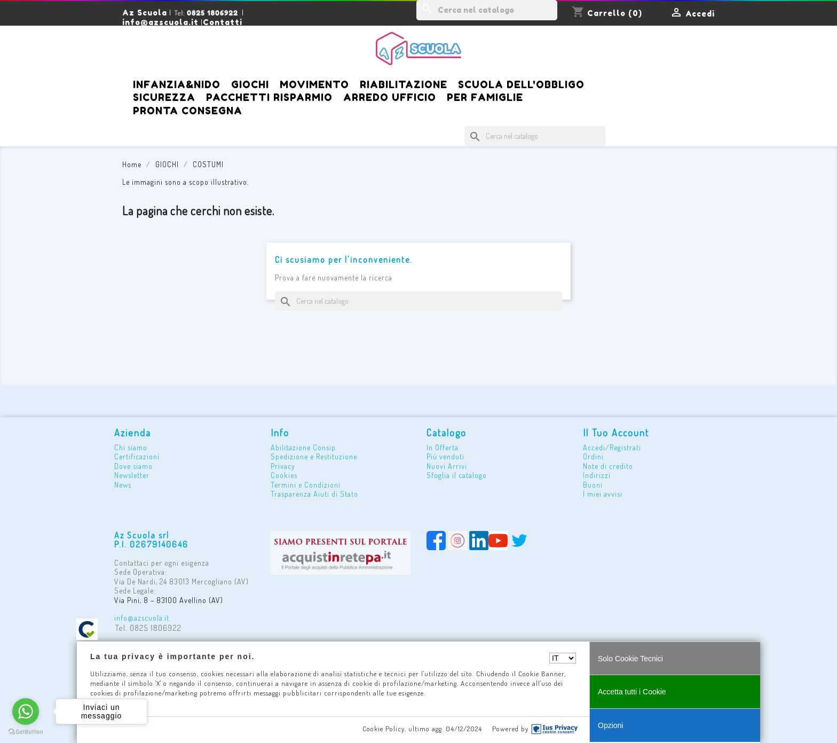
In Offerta (443, 447)
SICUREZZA (164, 97)
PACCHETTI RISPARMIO (269, 97)
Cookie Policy (383, 728)
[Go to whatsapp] (25, 711)
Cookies (284, 475)
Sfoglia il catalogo (457, 475)
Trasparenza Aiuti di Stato (314, 493)
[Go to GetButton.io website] (26, 732)
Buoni (593, 484)
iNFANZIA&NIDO (176, 84)
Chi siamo (130, 447)
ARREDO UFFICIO (389, 97)
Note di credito (608, 466)
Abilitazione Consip (303, 447)
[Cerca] (486, 10)
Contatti (222, 22)
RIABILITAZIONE (403, 84)
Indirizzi (597, 475)
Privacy (283, 466)
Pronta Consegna (187, 110)
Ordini (593, 456)
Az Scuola (144, 12)
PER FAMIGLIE (485, 97)
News (122, 484)
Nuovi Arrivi (447, 466)
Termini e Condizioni (306, 484)
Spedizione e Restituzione (314, 456)
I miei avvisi (602, 493)
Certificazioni (137, 456)
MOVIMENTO (314, 84)
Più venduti (445, 456)
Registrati (625, 447)
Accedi (594, 447)
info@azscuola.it (160, 22)
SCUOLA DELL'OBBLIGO (521, 84)
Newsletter (131, 475)
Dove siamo (133, 466)
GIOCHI (250, 84)
